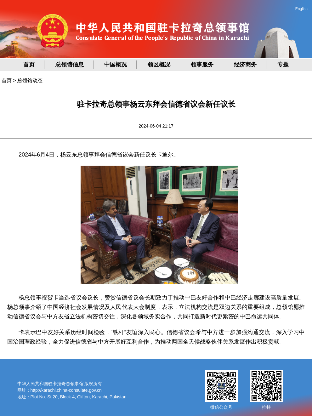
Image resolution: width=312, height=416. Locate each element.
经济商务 (245, 64)
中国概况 (115, 64)
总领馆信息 (69, 64)
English (301, 9)
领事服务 (202, 64)
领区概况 (159, 64)
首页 (29, 64)
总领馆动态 (30, 80)
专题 (283, 64)
